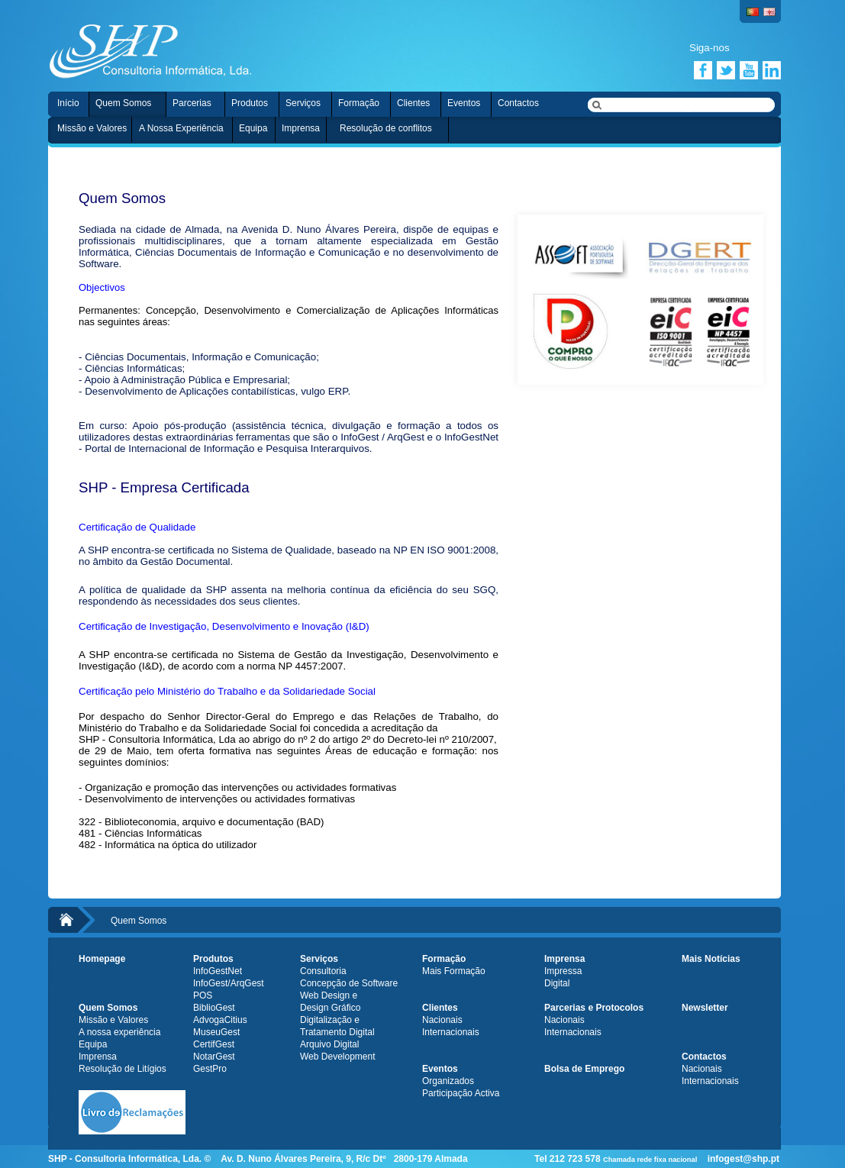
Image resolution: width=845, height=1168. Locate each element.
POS (202, 995)
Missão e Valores (92, 128)
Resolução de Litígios (122, 1068)
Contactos (518, 103)
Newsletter (705, 1007)
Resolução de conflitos (386, 128)
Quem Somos (123, 103)
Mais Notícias (711, 958)
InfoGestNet (217, 971)
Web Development (338, 1056)
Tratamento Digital (337, 1032)
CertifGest (213, 1044)
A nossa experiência (119, 1032)
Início (68, 103)
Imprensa (301, 128)
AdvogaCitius (220, 1020)
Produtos (249, 103)
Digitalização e (330, 1020)
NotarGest (214, 1056)
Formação (358, 103)
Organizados (448, 1081)
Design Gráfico (330, 1007)
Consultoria (323, 971)
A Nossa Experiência (181, 128)
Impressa (563, 971)
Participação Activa (460, 1093)
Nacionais (442, 1020)
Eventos (463, 103)
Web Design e (328, 995)
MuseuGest (216, 1032)
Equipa (253, 128)
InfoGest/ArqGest (228, 983)
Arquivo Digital (329, 1044)
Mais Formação (453, 971)
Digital (556, 983)
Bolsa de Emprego (584, 1068)
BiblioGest (214, 1007)
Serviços (303, 103)
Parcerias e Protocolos (593, 1007)
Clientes (413, 103)
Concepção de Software (349, 983)
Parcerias (192, 103)
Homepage (102, 958)
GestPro (210, 1068)
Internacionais (450, 1032)
